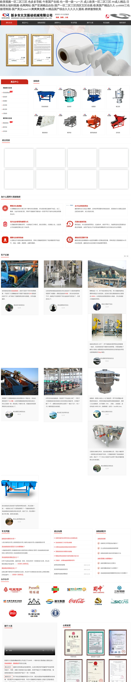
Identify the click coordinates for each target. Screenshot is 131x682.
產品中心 (25, 22)
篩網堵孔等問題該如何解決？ (109, 543)
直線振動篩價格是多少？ (10, 557)
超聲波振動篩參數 (59, 565)
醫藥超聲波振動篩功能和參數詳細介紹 (67, 556)
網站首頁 (9, 22)
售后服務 (106, 22)
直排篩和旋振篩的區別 (61, 569)
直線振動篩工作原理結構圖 (64, 542)
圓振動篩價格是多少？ (9, 568)
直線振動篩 (6, 92)
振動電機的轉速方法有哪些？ (109, 568)
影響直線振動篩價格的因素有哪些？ (66, 547)
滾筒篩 (5, 131)
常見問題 (74, 22)
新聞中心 (58, 22)
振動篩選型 (41, 22)
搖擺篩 (5, 101)
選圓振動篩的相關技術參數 (64, 551)
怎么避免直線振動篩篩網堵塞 (109, 548)
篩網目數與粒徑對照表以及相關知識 (66, 538)
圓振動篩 (5, 123)
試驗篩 (5, 113)
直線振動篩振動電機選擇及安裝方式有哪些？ (114, 573)
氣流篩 (5, 109)
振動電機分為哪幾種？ (105, 558)
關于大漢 (90, 22)
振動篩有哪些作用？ (9, 539)
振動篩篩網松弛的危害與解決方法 (111, 553)
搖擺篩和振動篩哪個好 (61, 574)
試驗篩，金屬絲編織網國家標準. (65, 560)
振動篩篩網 (101, 539)
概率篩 (5, 127)
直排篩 (5, 105)
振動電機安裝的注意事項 (108, 563)
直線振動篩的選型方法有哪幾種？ (13, 546)
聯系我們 (122, 22)
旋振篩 (5, 96)
